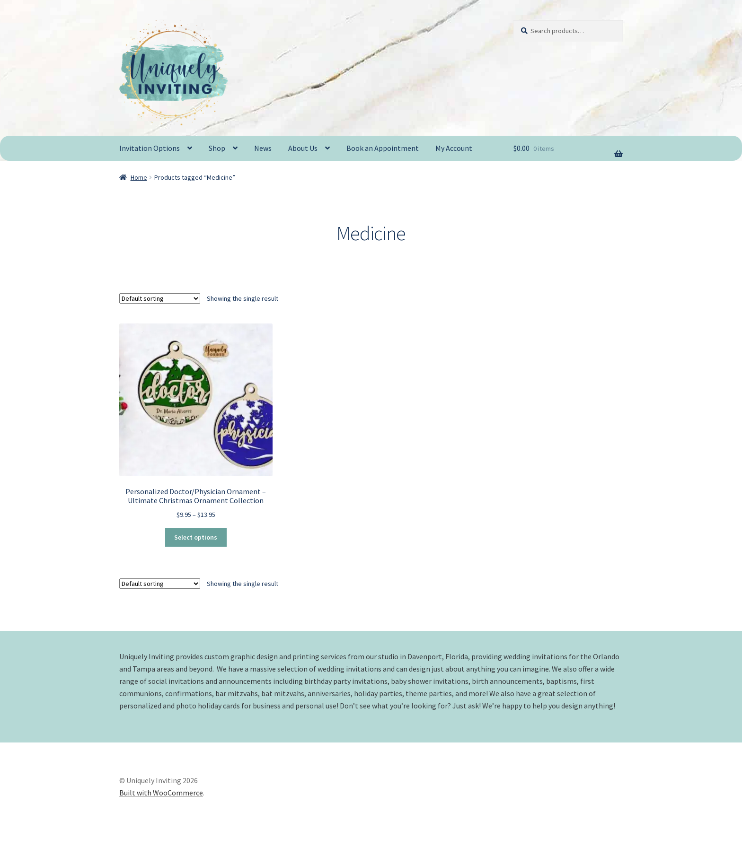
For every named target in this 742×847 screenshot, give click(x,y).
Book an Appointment (382, 148)
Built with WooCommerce (161, 792)
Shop (217, 148)
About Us (303, 148)
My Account (453, 148)
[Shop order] (159, 298)
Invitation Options (149, 148)
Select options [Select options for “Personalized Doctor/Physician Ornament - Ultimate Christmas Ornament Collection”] (195, 537)
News (263, 148)
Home (139, 177)
